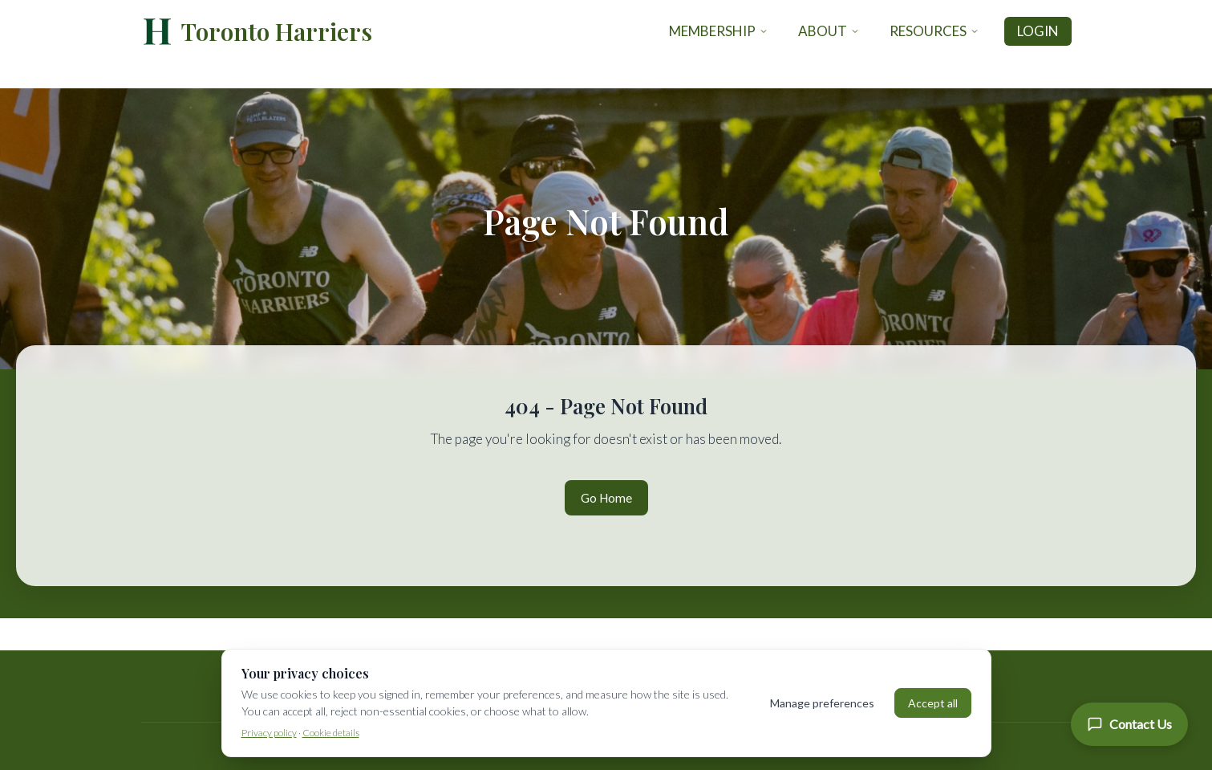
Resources (934, 30)
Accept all (933, 703)
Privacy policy (269, 733)
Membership (718, 30)
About (829, 30)
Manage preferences (822, 703)
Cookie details (330, 733)
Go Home (606, 498)
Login (1038, 30)
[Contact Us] (1129, 724)
